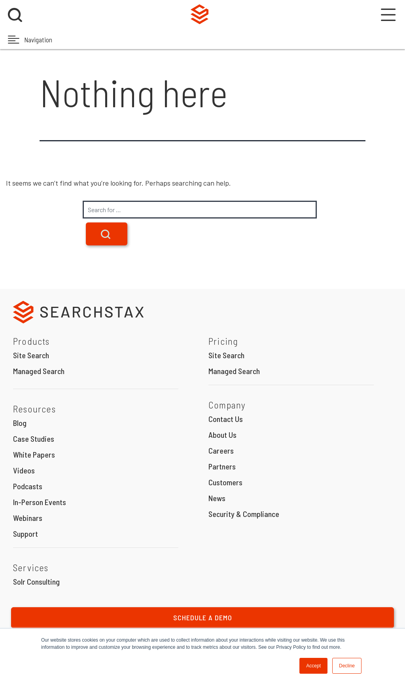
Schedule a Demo (202, 617)
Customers (225, 482)
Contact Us (225, 419)
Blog (19, 423)
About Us (222, 434)
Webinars (27, 517)
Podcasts (27, 486)
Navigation (30, 39)
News (216, 498)
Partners (222, 466)
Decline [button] (347, 666)
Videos (24, 470)
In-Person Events (39, 502)
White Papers (34, 454)
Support (25, 533)
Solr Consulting (36, 581)
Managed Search (38, 371)
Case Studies (33, 438)
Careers (221, 450)
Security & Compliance (243, 514)
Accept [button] (313, 666)
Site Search (31, 355)
